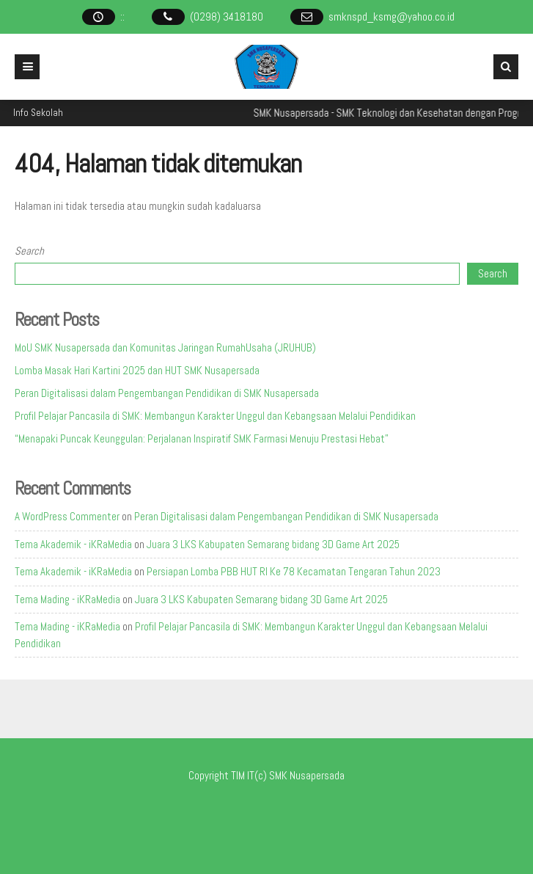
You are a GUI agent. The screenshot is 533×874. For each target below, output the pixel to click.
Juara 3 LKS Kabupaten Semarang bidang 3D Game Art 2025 (273, 544)
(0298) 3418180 (226, 16)
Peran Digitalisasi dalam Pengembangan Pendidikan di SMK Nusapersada (167, 393)
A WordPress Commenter (67, 516)
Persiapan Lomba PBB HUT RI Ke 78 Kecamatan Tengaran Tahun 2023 (294, 571)
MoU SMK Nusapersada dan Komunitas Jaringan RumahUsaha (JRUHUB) (165, 347)
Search (29, 251)
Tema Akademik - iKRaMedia (73, 544)
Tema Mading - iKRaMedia (67, 599)
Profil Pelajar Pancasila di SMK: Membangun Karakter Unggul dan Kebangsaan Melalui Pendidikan (215, 416)
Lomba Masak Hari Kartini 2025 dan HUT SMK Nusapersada (137, 370)
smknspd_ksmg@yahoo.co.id (391, 16)
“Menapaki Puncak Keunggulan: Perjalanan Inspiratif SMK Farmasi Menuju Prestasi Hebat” (202, 438)
